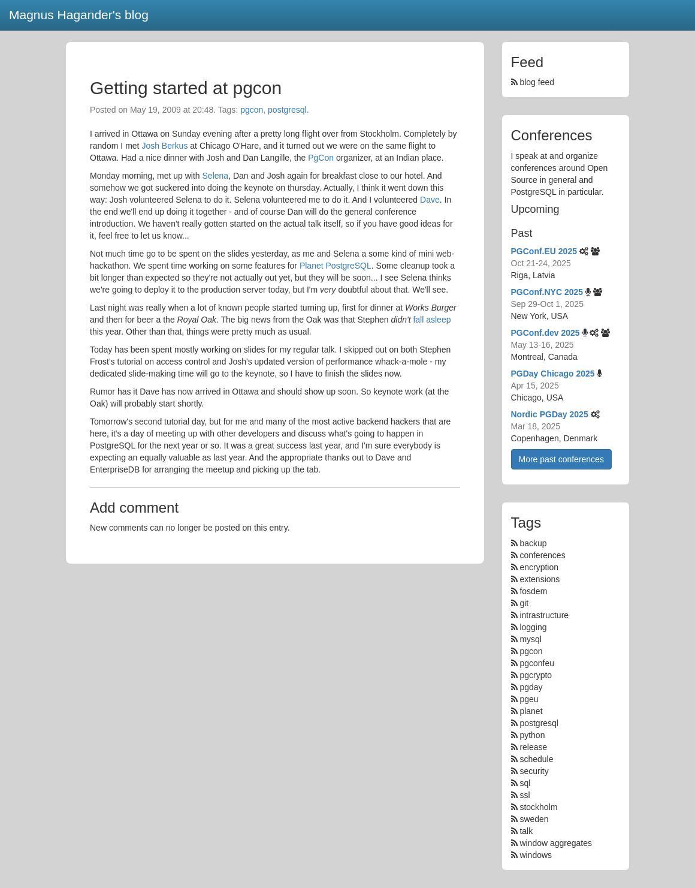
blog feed (533, 82)
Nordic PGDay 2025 (549, 414)
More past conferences (561, 459)
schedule (536, 759)
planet (530, 711)
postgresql (287, 110)
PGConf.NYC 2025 (547, 292)
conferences (542, 555)
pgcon (251, 110)
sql (524, 783)
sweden (533, 819)
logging (532, 627)
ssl (524, 795)
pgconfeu (536, 663)
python (532, 735)
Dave (430, 199)
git (523, 603)
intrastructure (544, 615)
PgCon (321, 157)
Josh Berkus (164, 145)
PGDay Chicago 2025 (553, 373)
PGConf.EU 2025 (544, 251)
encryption (538, 567)
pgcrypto (535, 675)
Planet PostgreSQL (335, 265)
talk (526, 831)
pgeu (528, 699)
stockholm (538, 807)
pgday (530, 687)
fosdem (533, 591)
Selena (216, 175)
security (533, 771)
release (533, 747)
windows (535, 855)
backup (532, 543)
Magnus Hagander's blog (79, 15)
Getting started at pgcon (186, 88)
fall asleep (432, 319)
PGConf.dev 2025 (545, 333)
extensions (539, 579)
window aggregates (555, 843)
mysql (530, 639)
